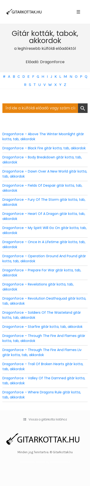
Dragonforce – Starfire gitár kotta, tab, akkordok (42, 326)
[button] (45, 419)
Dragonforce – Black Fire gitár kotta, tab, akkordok (44, 148)
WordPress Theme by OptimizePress (45, 462)
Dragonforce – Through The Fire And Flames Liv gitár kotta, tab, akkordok (42, 352)
